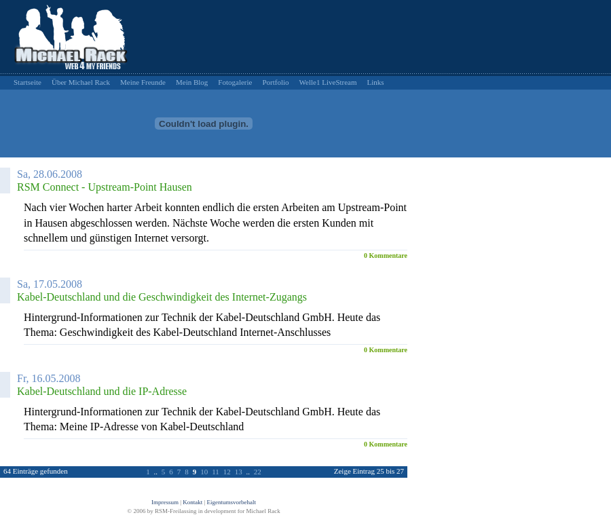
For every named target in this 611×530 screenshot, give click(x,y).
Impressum (165, 502)
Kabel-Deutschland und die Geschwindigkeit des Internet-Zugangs (162, 297)
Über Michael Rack (81, 82)
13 (238, 472)
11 (215, 472)
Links (375, 82)
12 (227, 472)
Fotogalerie (235, 82)
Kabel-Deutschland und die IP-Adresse (102, 391)
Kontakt (192, 502)
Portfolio (275, 82)
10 (204, 472)
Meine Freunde (143, 82)
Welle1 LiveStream (328, 82)
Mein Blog (192, 82)
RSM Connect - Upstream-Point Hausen (104, 187)
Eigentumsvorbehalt (231, 502)
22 (257, 472)
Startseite (27, 82)
